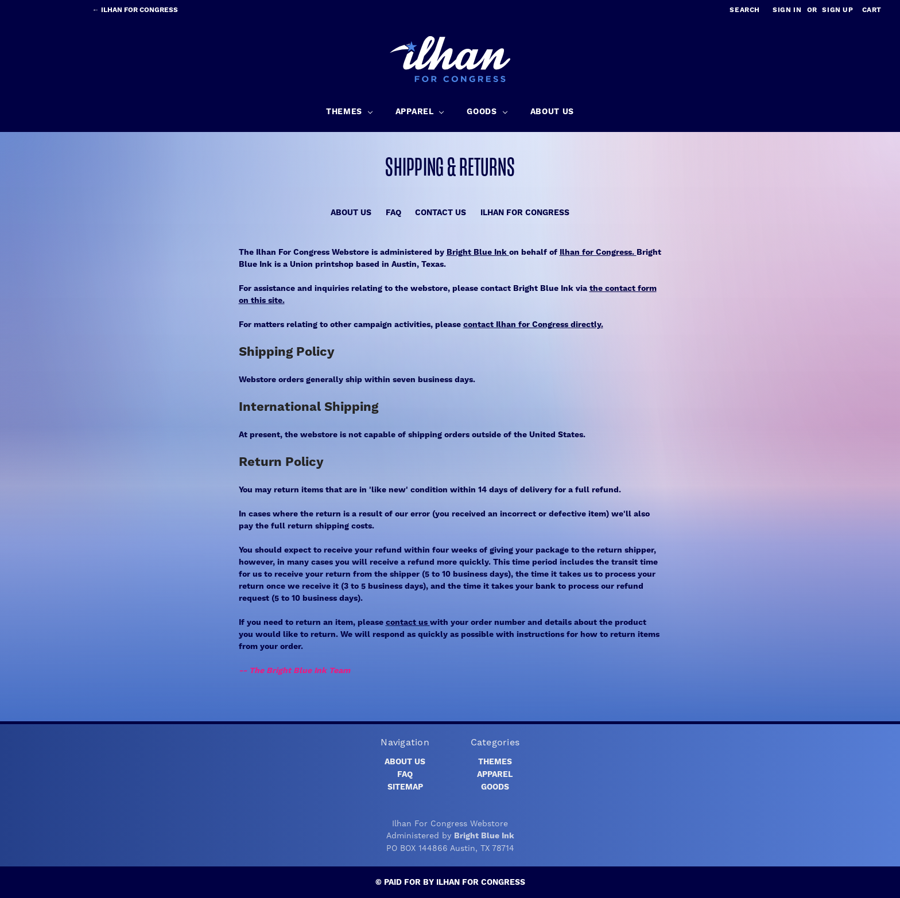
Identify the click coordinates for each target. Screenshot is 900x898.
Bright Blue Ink (478, 252)
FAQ (393, 213)
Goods (495, 787)
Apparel (495, 774)
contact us (408, 622)
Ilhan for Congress (524, 213)
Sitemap (405, 787)
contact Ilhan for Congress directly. (533, 325)
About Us (351, 213)
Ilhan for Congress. (598, 252)
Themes (495, 762)
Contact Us (440, 213)
